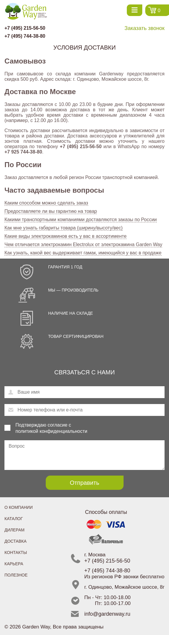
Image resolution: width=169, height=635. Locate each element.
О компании (18, 507)
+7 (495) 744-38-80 (24, 36)
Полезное (16, 575)
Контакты (15, 552)
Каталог (13, 518)
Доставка (15, 541)
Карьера (13, 563)
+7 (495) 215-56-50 (24, 28)
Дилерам (14, 530)
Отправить (84, 482)
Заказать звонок (144, 28)
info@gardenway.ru (107, 614)
